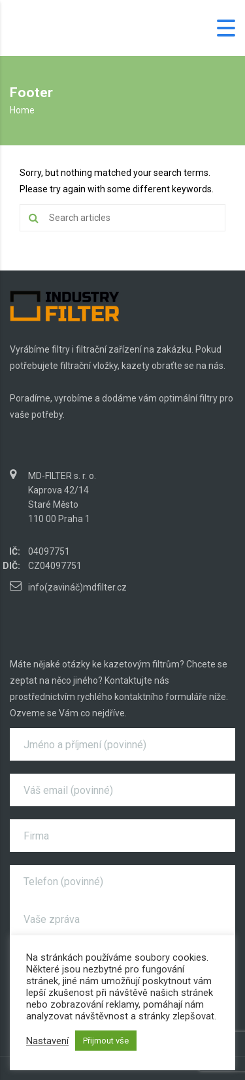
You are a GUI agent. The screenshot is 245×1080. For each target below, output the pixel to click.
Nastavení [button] (47, 1041)
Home (22, 110)
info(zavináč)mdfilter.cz (77, 587)
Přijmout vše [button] (106, 1040)
